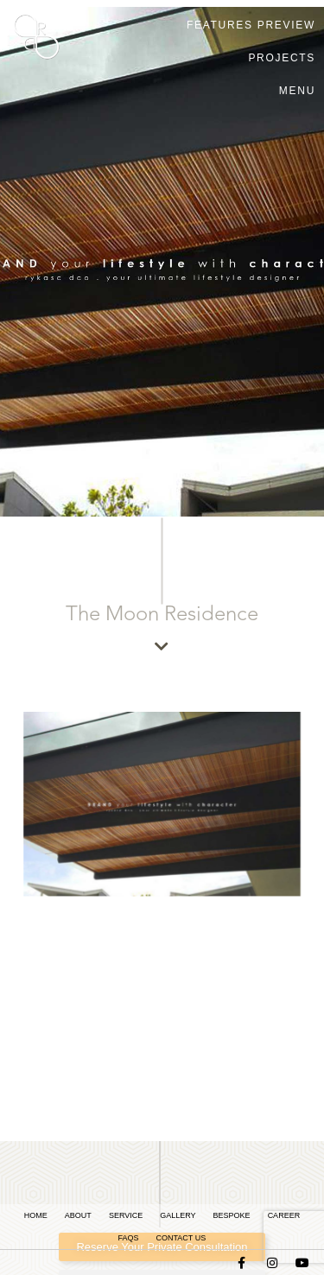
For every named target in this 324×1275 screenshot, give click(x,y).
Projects (281, 58)
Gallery (177, 1215)
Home (36, 1215)
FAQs (128, 1238)
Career (284, 1215)
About (78, 1215)
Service (126, 1215)
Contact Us (181, 1238)
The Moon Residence (162, 614)
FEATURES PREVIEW (251, 25)
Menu (297, 91)
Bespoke (232, 1215)
